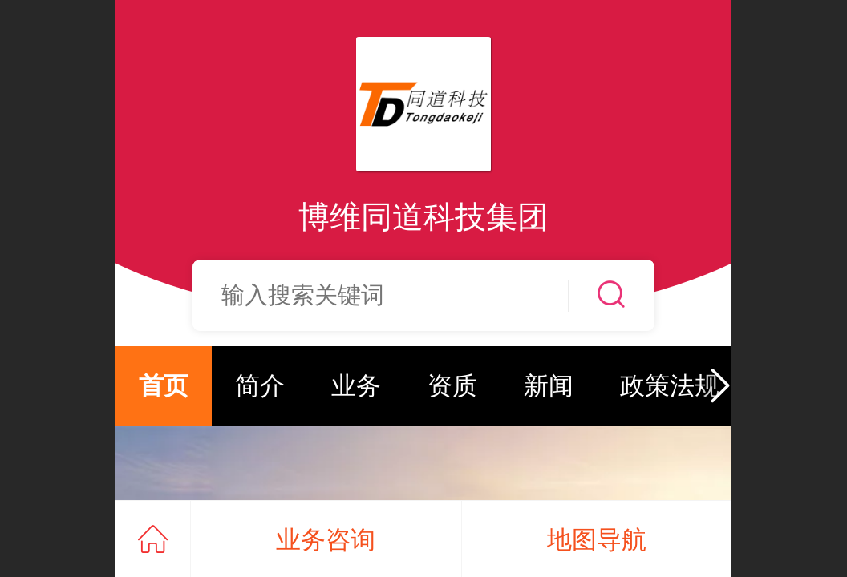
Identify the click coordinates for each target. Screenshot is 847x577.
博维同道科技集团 (423, 217)
